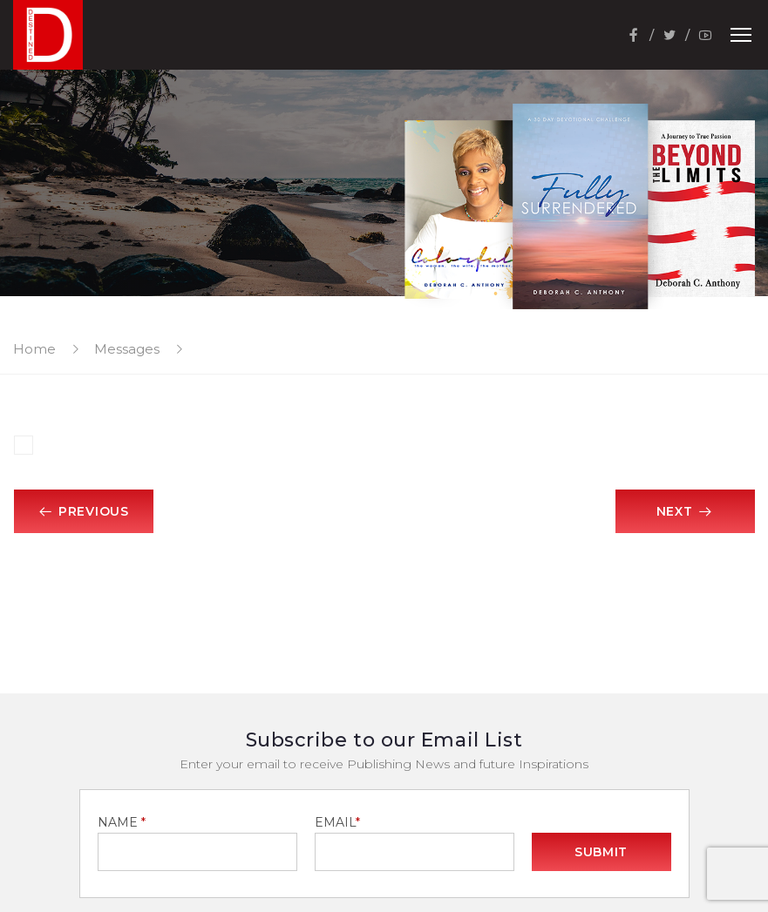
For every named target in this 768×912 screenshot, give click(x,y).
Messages (127, 349)
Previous (82, 511)
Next (685, 511)
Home (34, 349)
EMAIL (337, 822)
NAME (122, 822)
